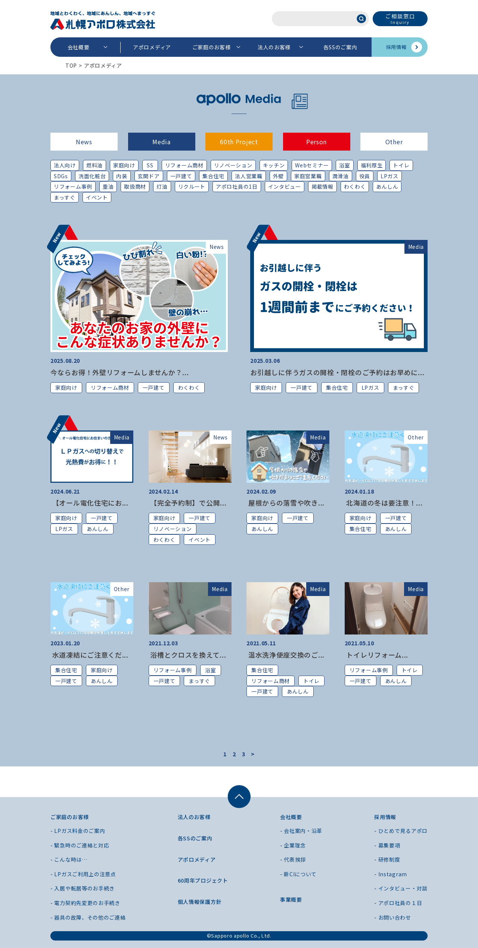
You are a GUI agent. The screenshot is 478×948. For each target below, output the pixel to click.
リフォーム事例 (73, 186)
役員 (364, 176)
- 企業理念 (293, 845)
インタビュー (284, 186)
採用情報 (396, 46)
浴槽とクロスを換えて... (187, 655)
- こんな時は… (68, 859)
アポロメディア (152, 47)
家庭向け (124, 165)
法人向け (65, 165)
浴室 (344, 165)
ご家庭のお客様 (211, 47)
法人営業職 (249, 176)
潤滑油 (340, 176)
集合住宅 (213, 176)
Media (161, 141)
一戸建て (181, 176)
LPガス (389, 176)
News (84, 141)
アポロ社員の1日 (237, 186)
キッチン (274, 165)
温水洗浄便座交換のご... (285, 655)
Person (316, 141)
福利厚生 (372, 165)
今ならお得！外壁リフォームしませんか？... (119, 372)
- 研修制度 (387, 859)
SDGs (61, 176)
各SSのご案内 (340, 47)
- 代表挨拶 (293, 859)
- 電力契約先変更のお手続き (85, 903)
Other (394, 141)
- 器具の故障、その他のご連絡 (88, 917)
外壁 (278, 176)
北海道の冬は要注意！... (384, 502)
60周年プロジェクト (203, 880)
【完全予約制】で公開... (188, 502)
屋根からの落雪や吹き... (285, 502)
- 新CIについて (298, 874)
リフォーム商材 (184, 165)
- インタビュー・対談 (401, 888)
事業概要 (291, 899)
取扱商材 (135, 186)
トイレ (401, 165)
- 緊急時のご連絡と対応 (79, 845)
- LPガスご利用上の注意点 (83, 874)
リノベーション (233, 165)
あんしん (387, 186)
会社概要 (79, 47)
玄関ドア (149, 176)
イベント (97, 197)
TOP (71, 65)
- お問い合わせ (392, 917)
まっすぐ (64, 197)
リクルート (192, 186)
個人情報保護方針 (200, 901)
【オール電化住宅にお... (89, 502)
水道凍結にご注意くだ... (89, 655)
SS (150, 165)
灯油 (161, 186)
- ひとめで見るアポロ (401, 830)
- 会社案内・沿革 (301, 830)
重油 (108, 186)
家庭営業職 (308, 176)
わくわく (355, 186)
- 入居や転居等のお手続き (82, 888)
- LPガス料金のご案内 (77, 830)
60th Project (239, 141)
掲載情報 (322, 186)
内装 (121, 176)
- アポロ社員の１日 (398, 903)
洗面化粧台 (92, 176)
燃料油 (94, 165)
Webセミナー (312, 165)
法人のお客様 (274, 47)
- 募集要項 (387, 845)
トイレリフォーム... (376, 655)
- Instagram (390, 874)
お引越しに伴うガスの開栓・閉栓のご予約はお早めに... (337, 372)
